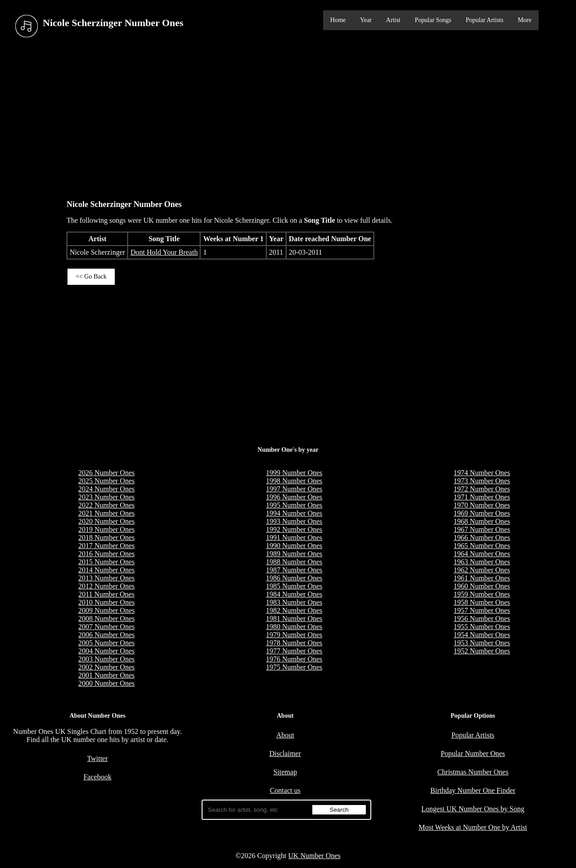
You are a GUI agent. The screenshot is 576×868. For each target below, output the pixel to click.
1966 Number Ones (482, 537)
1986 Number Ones (294, 578)
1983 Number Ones (294, 602)
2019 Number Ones (106, 529)
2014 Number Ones (106, 570)
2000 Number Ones (106, 683)
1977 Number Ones (294, 651)
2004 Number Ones (106, 651)
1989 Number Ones (294, 554)
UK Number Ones (314, 855)
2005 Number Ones (106, 643)
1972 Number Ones (482, 489)
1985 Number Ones (294, 586)
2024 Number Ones (106, 489)
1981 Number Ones (294, 618)
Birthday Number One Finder (472, 790)
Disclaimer (285, 753)
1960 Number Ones (482, 586)
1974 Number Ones (482, 473)
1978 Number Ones (294, 643)
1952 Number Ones (482, 651)
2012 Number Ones (106, 586)
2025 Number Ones (106, 481)
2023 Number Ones (106, 497)
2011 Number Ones (106, 594)
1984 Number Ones (294, 594)
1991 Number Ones (294, 537)
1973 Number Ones (482, 481)
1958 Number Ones (482, 602)
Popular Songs (433, 20)
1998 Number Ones (294, 481)
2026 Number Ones (106, 473)
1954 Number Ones (482, 635)
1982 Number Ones (294, 610)
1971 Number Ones (482, 497)
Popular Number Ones (473, 753)
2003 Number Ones (106, 659)
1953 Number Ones (482, 643)
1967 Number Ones (482, 529)
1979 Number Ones (294, 635)
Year (366, 20)
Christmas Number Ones (472, 772)
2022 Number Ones (106, 505)
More (524, 20)
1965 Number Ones (482, 545)
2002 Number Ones (106, 667)
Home (338, 20)
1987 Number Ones (294, 570)
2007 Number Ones (106, 626)
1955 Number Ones (482, 626)
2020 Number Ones (106, 521)
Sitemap (285, 772)
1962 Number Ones (482, 570)
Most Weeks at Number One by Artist (472, 827)
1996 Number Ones (294, 497)
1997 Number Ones (294, 489)
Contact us (285, 790)
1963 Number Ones (482, 562)
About (285, 735)
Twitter (97, 758)
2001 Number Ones (106, 675)
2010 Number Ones (106, 602)
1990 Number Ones (294, 545)
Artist (393, 20)
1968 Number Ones (482, 521)
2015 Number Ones (106, 562)
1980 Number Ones (294, 626)
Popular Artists (485, 20)
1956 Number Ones (482, 618)
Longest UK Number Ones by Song (472, 809)
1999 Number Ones (294, 473)
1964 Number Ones (482, 554)
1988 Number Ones (294, 562)
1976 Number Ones (294, 659)
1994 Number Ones (294, 513)
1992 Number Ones (294, 529)
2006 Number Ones (106, 635)
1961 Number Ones (482, 578)
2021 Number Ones (106, 513)
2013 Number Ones (106, 578)
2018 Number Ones (106, 537)
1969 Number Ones (482, 513)
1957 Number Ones (482, 610)
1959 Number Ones (482, 594)
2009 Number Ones (106, 610)
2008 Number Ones (106, 618)
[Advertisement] (288, 117)
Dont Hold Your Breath (164, 252)
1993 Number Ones (294, 521)
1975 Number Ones (294, 667)
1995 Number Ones (294, 505)
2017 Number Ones (106, 545)
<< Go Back (91, 276)
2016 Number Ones (106, 554)
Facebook (97, 777)
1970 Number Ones (482, 505)
